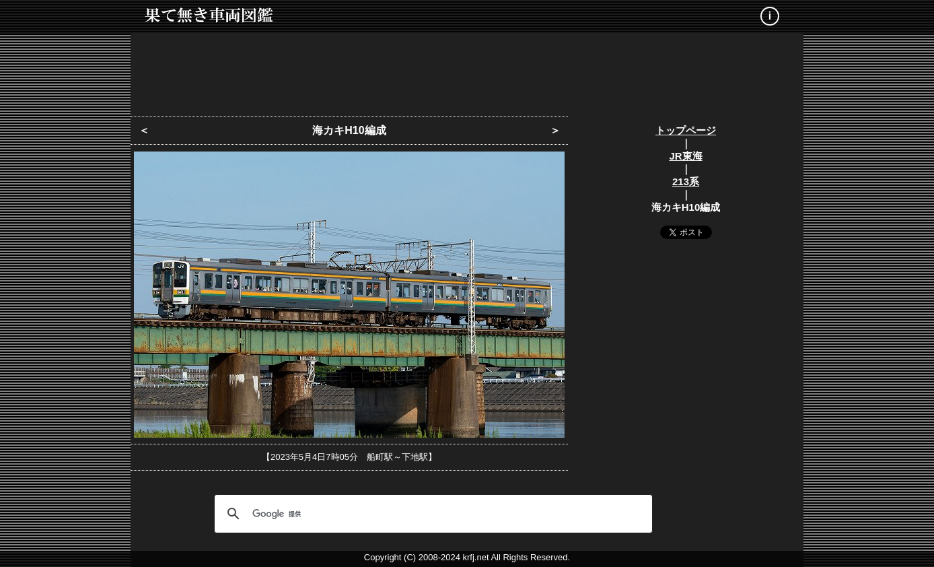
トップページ (685, 130)
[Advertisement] (467, 70)
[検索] (431, 514)
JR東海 (685, 156)
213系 (685, 181)
